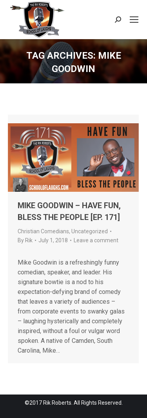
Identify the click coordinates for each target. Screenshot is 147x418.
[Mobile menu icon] (134, 19)
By (25, 240)
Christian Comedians (43, 231)
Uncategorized (89, 231)
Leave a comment (96, 240)
